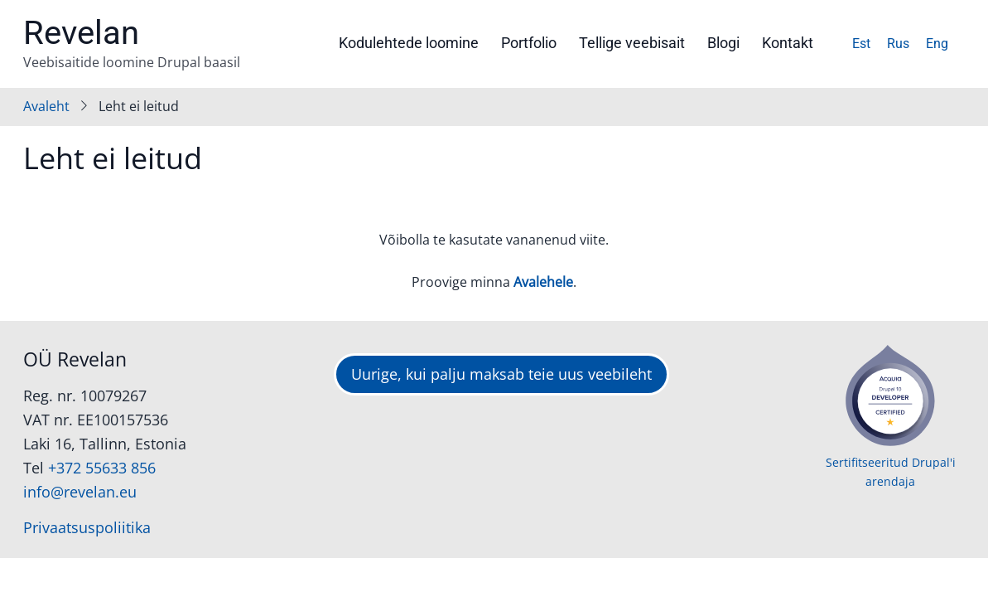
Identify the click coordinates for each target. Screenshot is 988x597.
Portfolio (529, 42)
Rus (898, 43)
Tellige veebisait (632, 42)
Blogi (723, 42)
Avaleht (46, 106)
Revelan (81, 32)
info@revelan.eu (80, 492)
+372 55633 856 (102, 468)
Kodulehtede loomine (409, 42)
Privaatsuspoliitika (87, 527)
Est (861, 43)
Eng (937, 43)
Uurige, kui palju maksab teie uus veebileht (501, 374)
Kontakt (787, 42)
